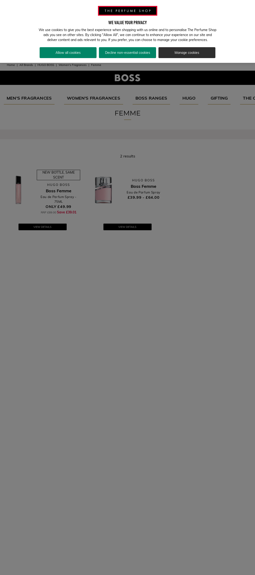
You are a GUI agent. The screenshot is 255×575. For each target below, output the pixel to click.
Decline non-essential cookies (127, 49)
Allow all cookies (68, 49)
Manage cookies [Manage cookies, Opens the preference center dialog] (187, 49)
